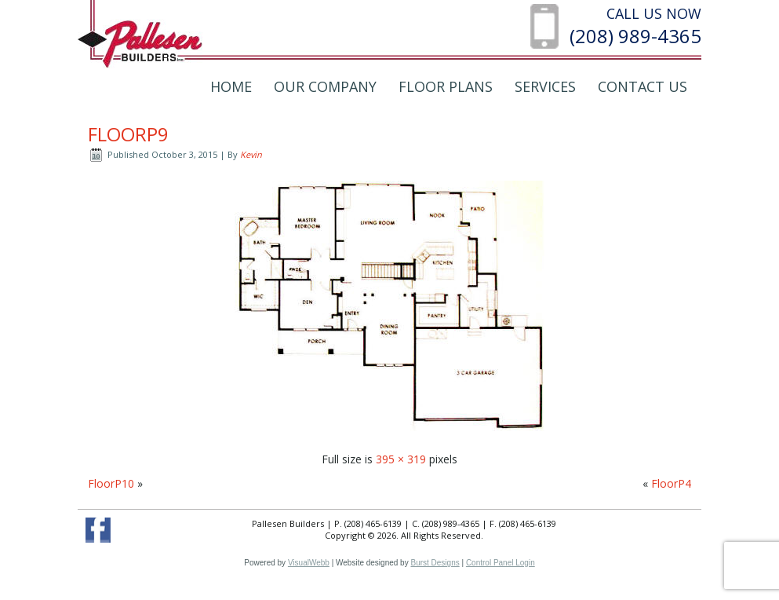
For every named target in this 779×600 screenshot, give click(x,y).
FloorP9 (128, 134)
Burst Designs (434, 562)
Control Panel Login (500, 562)
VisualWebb (308, 562)
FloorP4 (671, 483)
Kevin (251, 154)
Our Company (325, 86)
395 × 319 (401, 459)
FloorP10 (111, 483)
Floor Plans (446, 86)
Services (545, 86)
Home (231, 86)
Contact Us (642, 86)
